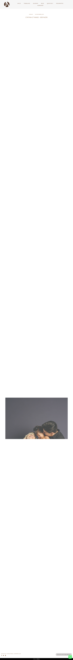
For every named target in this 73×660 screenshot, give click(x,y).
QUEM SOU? (50, 3)
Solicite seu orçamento (64, 654)
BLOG (42, 3)
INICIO (19, 3)
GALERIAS (35, 3)
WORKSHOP (40, 5)
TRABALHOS (27, 3)
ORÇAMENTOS (59, 3)
